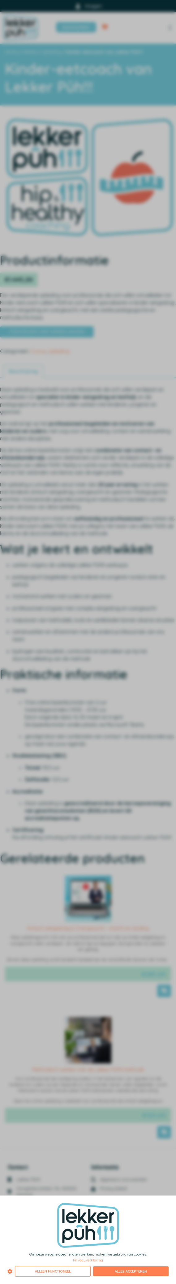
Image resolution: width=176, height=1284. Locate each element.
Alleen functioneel (53, 1271)
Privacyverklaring (88, 1260)
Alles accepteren (131, 1271)
